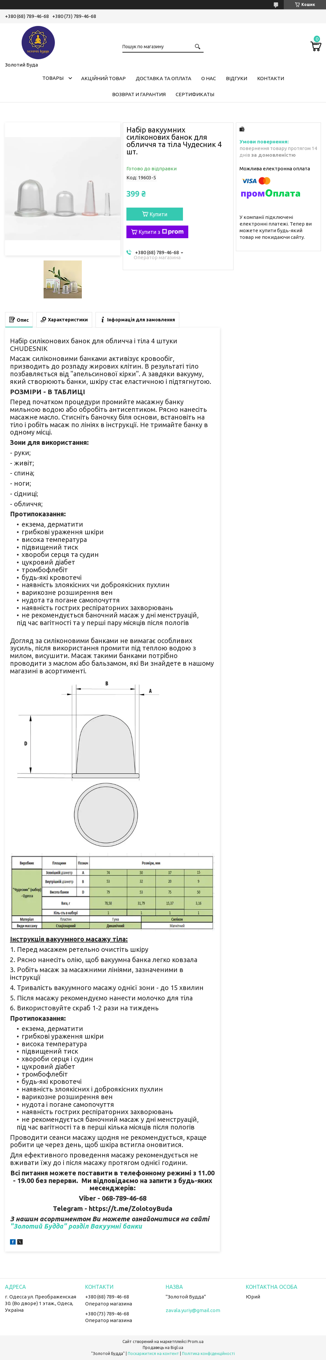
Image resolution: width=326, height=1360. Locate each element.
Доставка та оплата (163, 78)
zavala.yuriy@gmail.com (193, 1310)
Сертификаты (195, 94)
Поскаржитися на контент (153, 1353)
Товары (53, 78)
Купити (158, 214)
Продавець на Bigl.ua (163, 1347)
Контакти (270, 78)
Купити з (161, 232)
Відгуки (236, 78)
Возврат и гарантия (139, 94)
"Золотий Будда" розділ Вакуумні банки (76, 1226)
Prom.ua (196, 1341)
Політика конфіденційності (208, 1353)
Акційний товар (103, 78)
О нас (208, 78)
